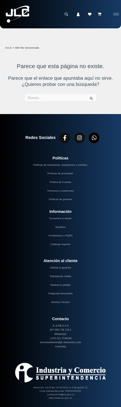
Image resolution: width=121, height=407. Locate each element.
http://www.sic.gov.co (60, 398)
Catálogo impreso (60, 244)
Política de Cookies (60, 182)
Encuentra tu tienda (61, 218)
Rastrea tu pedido (61, 284)
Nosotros (60, 227)
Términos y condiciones (60, 190)
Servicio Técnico (60, 302)
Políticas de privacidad (60, 173)
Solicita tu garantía (60, 267)
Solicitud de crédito (60, 276)
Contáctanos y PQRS (60, 235)
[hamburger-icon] (116, 14)
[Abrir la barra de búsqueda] (66, 14)
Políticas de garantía (60, 199)
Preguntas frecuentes (60, 293)
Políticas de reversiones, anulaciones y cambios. (60, 164)
